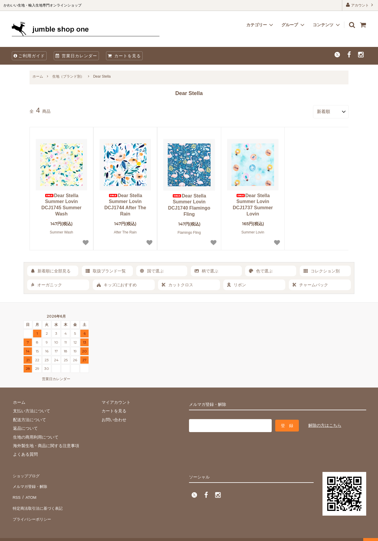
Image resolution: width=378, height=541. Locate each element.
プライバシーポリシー (32, 508)
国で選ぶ (152, 269)
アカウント (360, 4)
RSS (16, 491)
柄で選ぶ (206, 269)
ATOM (29, 491)
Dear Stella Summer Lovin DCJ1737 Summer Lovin (253, 203)
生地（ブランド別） (68, 76)
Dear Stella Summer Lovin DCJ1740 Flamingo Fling (189, 203)
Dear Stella (101, 76)
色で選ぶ (261, 269)
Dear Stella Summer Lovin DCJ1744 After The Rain (125, 203)
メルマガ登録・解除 (30, 482)
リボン (236, 283)
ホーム (37, 76)
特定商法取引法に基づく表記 (39, 499)
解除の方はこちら (324, 423)
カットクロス (177, 283)
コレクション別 (322, 269)
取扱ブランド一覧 (106, 269)
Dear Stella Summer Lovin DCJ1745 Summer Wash (61, 203)
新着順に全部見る (51, 269)
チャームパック (310, 283)
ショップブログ (26, 473)
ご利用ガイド (29, 55)
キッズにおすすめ (117, 283)
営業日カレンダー (76, 55)
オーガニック (46, 283)
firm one (50, 533)
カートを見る (124, 55)
